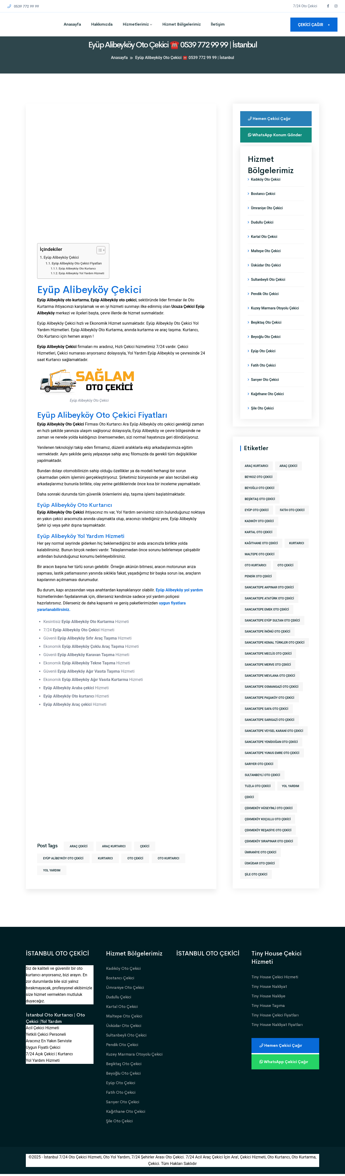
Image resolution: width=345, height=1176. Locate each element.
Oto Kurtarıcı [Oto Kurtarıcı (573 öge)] (255, 575)
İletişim (218, 24)
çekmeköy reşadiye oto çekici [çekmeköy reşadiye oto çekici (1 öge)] (268, 840)
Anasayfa (72, 24)
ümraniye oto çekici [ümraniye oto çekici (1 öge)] (260, 862)
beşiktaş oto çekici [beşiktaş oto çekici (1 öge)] (260, 509)
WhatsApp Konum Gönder (268, 137)
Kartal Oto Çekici (264, 246)
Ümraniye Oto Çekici (267, 218)
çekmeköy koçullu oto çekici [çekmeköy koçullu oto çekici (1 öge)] (268, 829)
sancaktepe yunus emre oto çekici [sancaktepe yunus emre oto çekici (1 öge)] (272, 763)
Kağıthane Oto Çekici (267, 403)
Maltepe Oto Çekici (266, 260)
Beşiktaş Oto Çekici (266, 332)
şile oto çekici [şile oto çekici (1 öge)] (256, 884)
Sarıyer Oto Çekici (265, 389)
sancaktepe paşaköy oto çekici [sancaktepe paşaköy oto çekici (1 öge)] (269, 707)
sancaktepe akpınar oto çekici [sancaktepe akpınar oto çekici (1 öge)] (269, 597)
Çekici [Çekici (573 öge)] (249, 807)
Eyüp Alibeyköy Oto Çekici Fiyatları (77, 263)
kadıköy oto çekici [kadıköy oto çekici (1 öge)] (259, 531)
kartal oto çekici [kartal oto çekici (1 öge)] (258, 542)
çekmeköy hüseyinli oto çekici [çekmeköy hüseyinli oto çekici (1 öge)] (269, 818)
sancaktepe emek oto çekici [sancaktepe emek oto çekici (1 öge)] (267, 619)
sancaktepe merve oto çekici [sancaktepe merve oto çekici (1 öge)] (268, 674)
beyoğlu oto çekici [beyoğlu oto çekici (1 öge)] (259, 498)
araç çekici (79, 846)
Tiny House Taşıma (268, 1007)
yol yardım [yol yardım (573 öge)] (290, 796)
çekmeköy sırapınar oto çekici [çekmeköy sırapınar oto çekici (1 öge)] (269, 851)
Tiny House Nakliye (268, 997)
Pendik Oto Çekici (265, 303)
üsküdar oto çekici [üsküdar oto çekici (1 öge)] (260, 873)
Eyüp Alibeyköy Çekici (61, 257)
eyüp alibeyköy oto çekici (63, 858)
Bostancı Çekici (263, 203)
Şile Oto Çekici (262, 418)
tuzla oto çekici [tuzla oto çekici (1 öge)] (258, 796)
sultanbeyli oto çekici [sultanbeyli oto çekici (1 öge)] (262, 785)
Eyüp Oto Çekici (263, 361)
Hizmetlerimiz (136, 24)
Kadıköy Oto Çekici (265, 189)
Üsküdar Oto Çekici (266, 275)
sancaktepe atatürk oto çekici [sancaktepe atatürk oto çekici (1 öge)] (269, 608)
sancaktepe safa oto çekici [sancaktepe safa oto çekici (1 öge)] (266, 718)
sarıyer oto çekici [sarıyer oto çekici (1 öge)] (259, 774)
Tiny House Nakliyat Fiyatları (277, 1026)
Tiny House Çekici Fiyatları (275, 1016)
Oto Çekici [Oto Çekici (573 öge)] (285, 575)
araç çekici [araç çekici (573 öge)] (288, 475)
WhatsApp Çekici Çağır (285, 1063)
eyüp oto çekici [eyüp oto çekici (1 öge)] (257, 520)
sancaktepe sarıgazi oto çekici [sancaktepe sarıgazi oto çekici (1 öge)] (269, 729)
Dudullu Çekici (262, 232)
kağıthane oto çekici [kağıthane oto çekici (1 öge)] (261, 553)
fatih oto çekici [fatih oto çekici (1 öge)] (292, 520)
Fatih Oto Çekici (263, 375)
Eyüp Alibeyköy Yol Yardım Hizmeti (81, 273)
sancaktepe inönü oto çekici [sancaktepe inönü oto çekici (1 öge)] (267, 641)
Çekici (144, 846)
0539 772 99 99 (25, 6)
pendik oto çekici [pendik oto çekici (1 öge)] (258, 586)
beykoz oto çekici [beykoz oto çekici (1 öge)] (259, 487)
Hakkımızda (102, 24)
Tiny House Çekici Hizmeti (274, 978)
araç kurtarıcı (114, 846)
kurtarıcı (105, 858)
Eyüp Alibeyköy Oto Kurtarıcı (77, 268)
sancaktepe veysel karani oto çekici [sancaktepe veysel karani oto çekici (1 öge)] (274, 740)
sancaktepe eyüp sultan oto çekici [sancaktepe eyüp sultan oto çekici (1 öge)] (272, 630)
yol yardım (51, 870)
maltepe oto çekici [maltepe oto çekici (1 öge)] (259, 564)
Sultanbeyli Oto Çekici (268, 289)
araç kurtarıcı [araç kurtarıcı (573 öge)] (256, 475)
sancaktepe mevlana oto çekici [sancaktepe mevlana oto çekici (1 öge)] (270, 685)
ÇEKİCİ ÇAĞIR (314, 24)
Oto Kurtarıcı (168, 858)
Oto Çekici (135, 858)
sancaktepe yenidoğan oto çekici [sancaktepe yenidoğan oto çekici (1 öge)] (271, 751)
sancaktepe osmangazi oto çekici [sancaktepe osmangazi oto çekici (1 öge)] (271, 696)
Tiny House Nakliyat (269, 988)
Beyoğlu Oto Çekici (266, 346)
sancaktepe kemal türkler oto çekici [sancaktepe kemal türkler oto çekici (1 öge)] (274, 652)
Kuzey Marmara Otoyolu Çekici (275, 318)
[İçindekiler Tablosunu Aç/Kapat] (98, 250)
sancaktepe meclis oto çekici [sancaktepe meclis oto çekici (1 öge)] (268, 663)
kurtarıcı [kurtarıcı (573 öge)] (296, 553)
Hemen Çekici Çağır (270, 118)
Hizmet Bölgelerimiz (181, 24)
